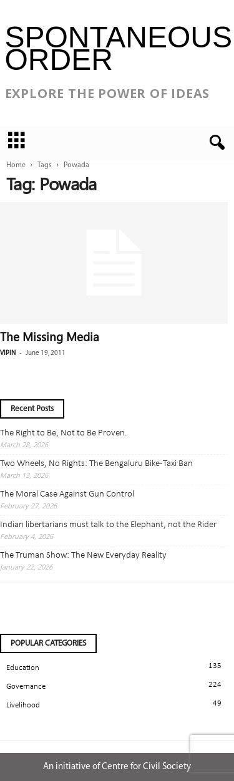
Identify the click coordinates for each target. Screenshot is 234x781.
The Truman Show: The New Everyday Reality (83, 555)
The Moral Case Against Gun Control (67, 494)
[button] (214, 143)
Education (22, 668)
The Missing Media (49, 336)
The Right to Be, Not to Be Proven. (63, 433)
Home (16, 165)
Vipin (8, 353)
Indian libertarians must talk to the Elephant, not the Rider (108, 525)
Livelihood (23, 705)
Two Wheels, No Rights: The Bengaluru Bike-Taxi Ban (96, 463)
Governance (26, 686)
